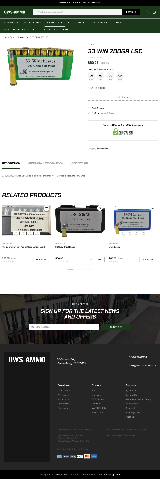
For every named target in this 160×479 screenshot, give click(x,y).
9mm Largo (114, 246)
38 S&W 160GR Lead (65, 246)
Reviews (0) (79, 163)
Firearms (96, 385)
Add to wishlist (46, 208)
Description (11, 163)
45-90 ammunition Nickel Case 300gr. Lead (23, 246)
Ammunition (23, 37)
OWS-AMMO (63, 474)
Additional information (45, 163)
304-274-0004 (138, 357)
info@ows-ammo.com (142, 365)
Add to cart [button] (42, 259)
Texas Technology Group (109, 474)
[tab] (11, 163)
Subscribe (116, 327)
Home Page (9, 37)
